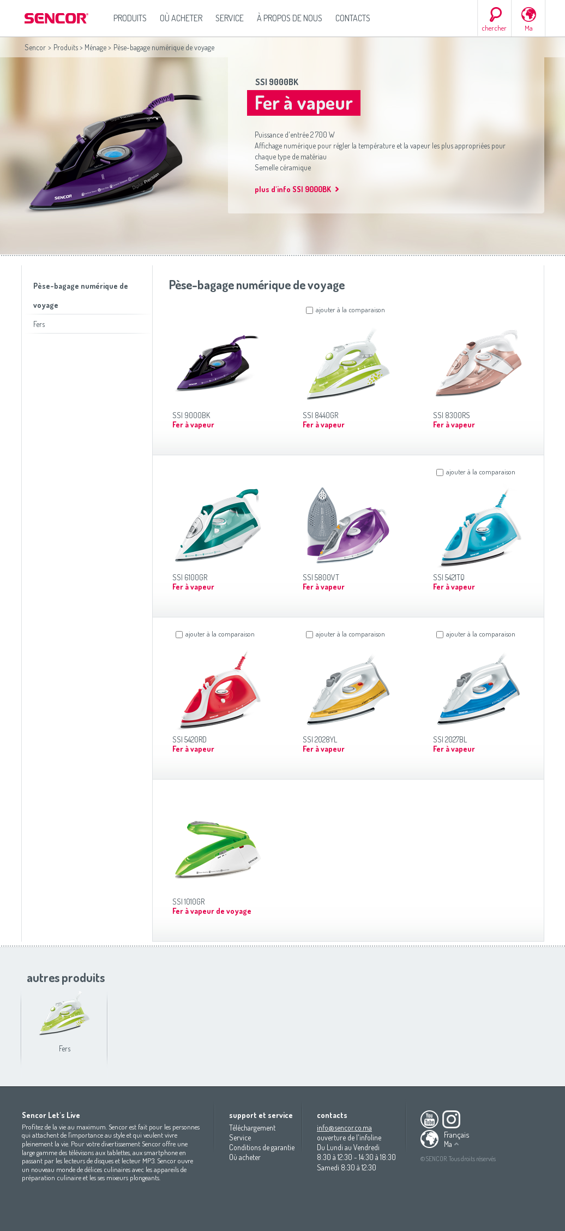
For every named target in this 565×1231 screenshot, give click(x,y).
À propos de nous (289, 18)
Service (229, 18)
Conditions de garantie (261, 1147)
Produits (130, 18)
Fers (39, 324)
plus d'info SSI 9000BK (293, 189)
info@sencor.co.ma (344, 1127)
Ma (529, 27)
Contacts (352, 18)
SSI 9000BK (276, 81)
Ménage (95, 47)
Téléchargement (252, 1127)
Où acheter (181, 18)
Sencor (35, 47)
